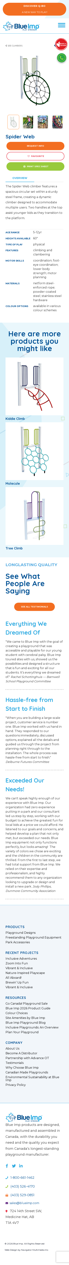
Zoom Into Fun (17, 963)
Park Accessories (18, 942)
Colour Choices (17, 1013)
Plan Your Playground (22, 1032)
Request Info (35, 146)
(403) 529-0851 (20, 1195)
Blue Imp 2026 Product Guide (28, 1008)
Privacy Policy (16, 1084)
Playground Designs (21, 932)
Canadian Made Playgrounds (27, 1072)
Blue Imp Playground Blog (26, 1022)
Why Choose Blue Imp (22, 1067)
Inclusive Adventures (21, 958)
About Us (12, 1048)
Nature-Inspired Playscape (25, 973)
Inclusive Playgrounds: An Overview (32, 1027)
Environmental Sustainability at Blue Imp (32, 1079)
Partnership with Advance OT (27, 1058)
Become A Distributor (21, 1053)
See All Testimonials (34, 606)
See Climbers (14, 45)
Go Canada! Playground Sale (27, 1003)
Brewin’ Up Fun (17, 982)
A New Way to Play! (34, 9)
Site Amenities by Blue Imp (25, 1018)
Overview (19, 178)
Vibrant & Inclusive (19, 968)
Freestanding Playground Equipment (33, 937)
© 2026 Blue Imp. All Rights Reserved (24, 1243)
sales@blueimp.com (22, 1203)
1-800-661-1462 (20, 1178)
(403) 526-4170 (20, 1186)
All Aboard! (14, 977)
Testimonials (15, 1062)
